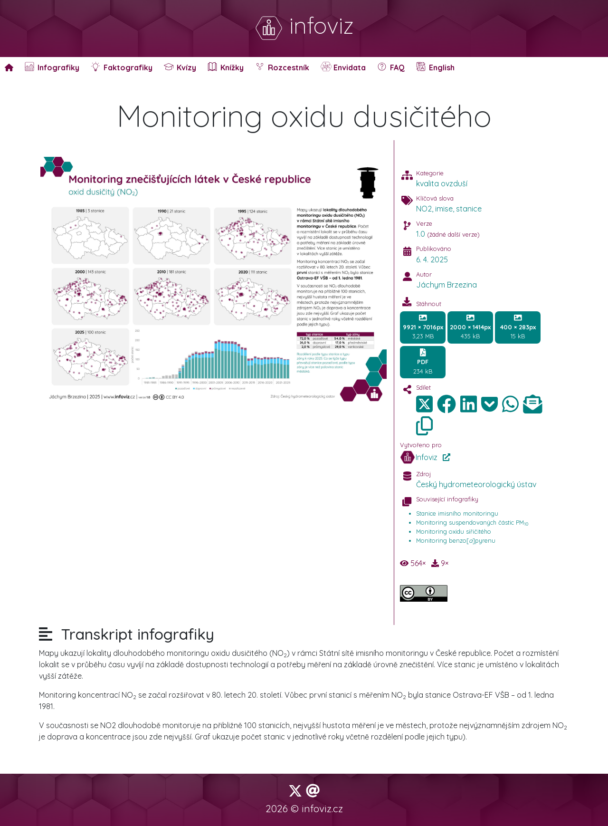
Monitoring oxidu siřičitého (453, 531)
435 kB (470, 327)
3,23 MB (423, 327)
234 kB (422, 361)
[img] (446, 403)
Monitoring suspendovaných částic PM (472, 522)
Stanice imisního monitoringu (457, 513)
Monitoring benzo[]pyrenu (455, 540)
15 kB (518, 327)
